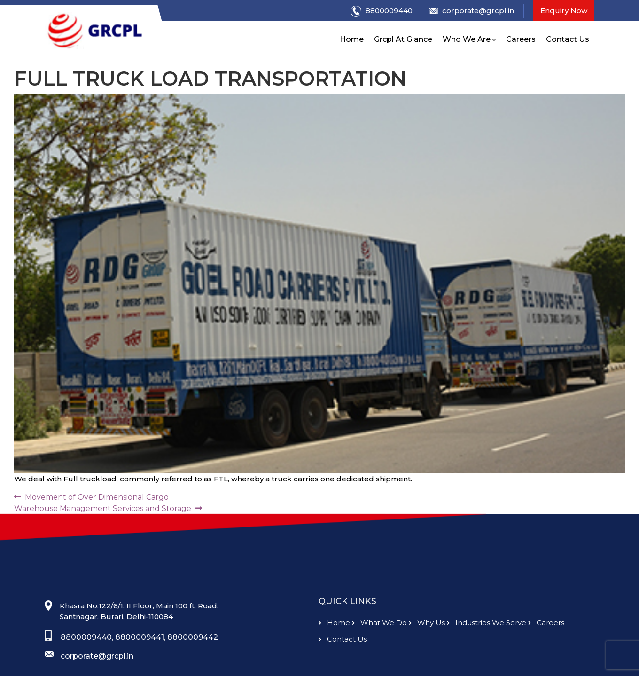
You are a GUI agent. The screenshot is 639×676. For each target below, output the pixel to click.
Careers (521, 39)
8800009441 (139, 656)
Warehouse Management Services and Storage (102, 508)
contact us (343, 659)
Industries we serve (486, 642)
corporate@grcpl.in (471, 10)
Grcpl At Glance (403, 39)
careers (546, 642)
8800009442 (192, 656)
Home (352, 39)
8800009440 (382, 11)
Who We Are (467, 39)
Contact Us (567, 39)
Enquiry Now (563, 10)
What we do (379, 642)
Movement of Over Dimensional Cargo (96, 497)
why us (427, 642)
